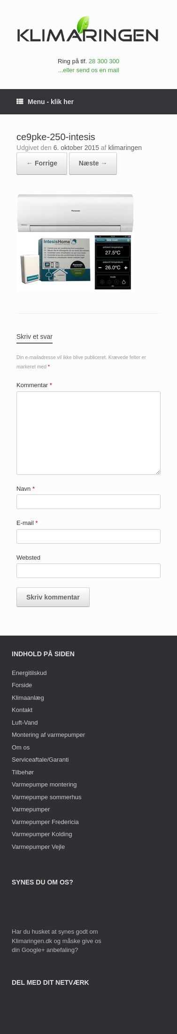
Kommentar (34, 385)
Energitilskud (29, 672)
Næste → (93, 163)
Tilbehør (23, 772)
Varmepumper (31, 809)
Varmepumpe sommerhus (47, 797)
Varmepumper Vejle (38, 846)
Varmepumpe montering (44, 784)
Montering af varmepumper (48, 734)
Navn (25, 488)
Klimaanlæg (28, 697)
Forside (22, 685)
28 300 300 (104, 61)
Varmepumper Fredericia (45, 821)
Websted (28, 557)
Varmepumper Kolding (42, 834)
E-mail (27, 522)
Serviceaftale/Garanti (40, 759)
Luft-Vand (25, 722)
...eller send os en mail (88, 70)
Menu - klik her (45, 101)
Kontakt (22, 709)
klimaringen (125, 147)
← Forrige (41, 163)
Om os (21, 747)
